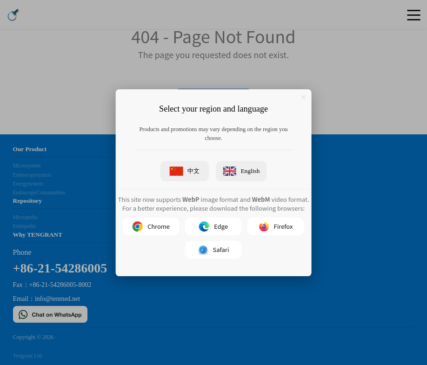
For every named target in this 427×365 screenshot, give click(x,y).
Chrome (151, 226)
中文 (185, 171)
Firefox (276, 226)
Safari (213, 249)
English (241, 171)
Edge (213, 226)
